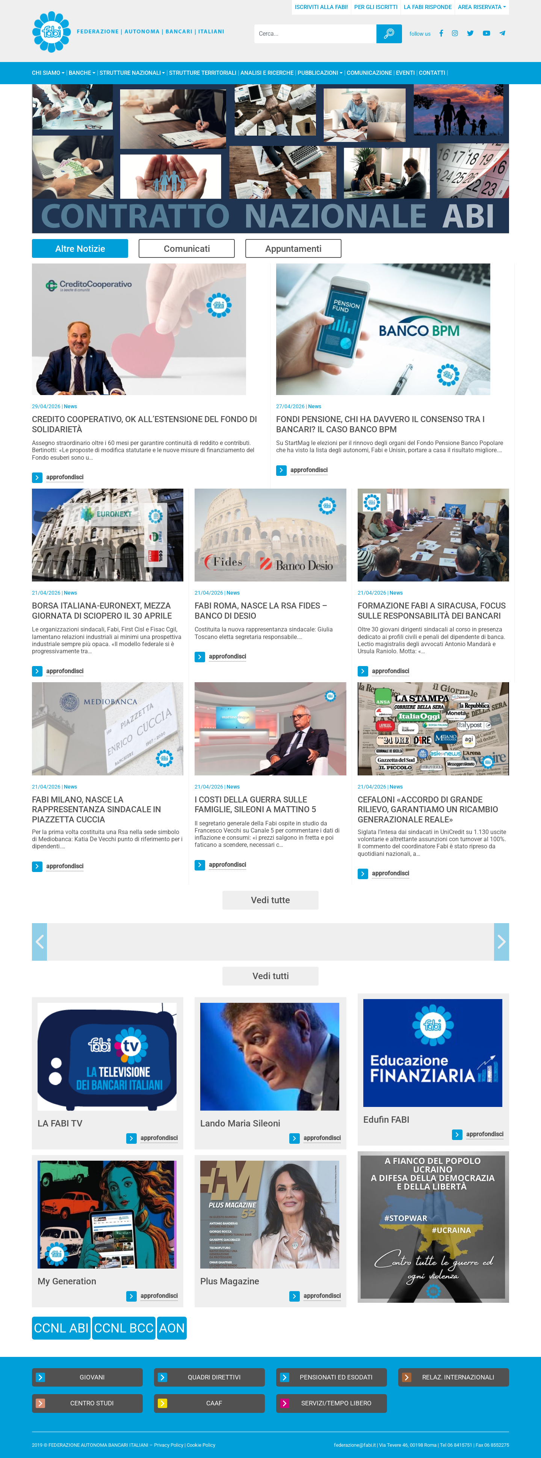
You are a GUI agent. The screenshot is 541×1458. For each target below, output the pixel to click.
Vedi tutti (270, 976)
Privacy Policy (168, 1445)
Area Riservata (480, 7)
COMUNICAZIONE (369, 73)
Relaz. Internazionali (448, 1377)
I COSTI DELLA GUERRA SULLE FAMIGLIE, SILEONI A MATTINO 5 (255, 804)
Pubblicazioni (318, 73)
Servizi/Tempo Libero (326, 1403)
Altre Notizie (80, 249)
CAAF (190, 1403)
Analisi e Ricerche (266, 73)
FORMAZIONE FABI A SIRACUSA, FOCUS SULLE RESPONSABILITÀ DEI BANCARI (432, 610)
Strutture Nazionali (130, 73)
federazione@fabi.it (355, 1445)
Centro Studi (75, 1403)
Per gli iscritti (375, 7)
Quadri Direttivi (199, 1377)
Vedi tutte (270, 900)
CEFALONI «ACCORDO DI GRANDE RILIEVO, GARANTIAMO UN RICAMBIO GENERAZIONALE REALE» (428, 809)
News (70, 406)
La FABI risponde (428, 7)
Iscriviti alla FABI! (321, 7)
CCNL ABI (61, 1327)
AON (172, 1327)
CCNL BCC (124, 1327)
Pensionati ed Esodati (326, 1377)
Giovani (70, 1377)
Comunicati (187, 249)
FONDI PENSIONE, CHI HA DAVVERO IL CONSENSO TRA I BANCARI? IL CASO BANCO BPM (380, 424)
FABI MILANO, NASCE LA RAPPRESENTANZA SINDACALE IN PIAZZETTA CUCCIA (96, 809)
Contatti (432, 73)
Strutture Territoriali (202, 73)
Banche (80, 73)
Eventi (405, 73)
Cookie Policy (201, 1445)
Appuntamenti (293, 249)
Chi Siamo (46, 73)
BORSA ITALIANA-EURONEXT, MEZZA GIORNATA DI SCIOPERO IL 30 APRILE (102, 610)
